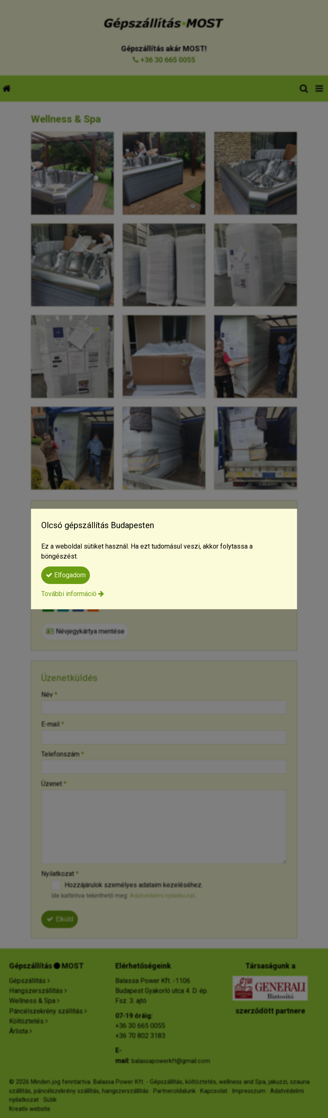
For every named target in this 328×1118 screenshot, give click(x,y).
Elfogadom (66, 575)
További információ (69, 594)
